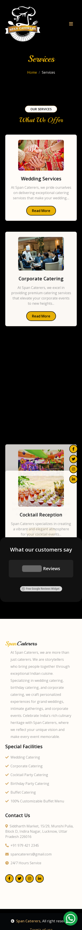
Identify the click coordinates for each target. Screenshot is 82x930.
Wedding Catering (22, 913)
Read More (41, 222)
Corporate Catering (24, 921)
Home (32, 78)
